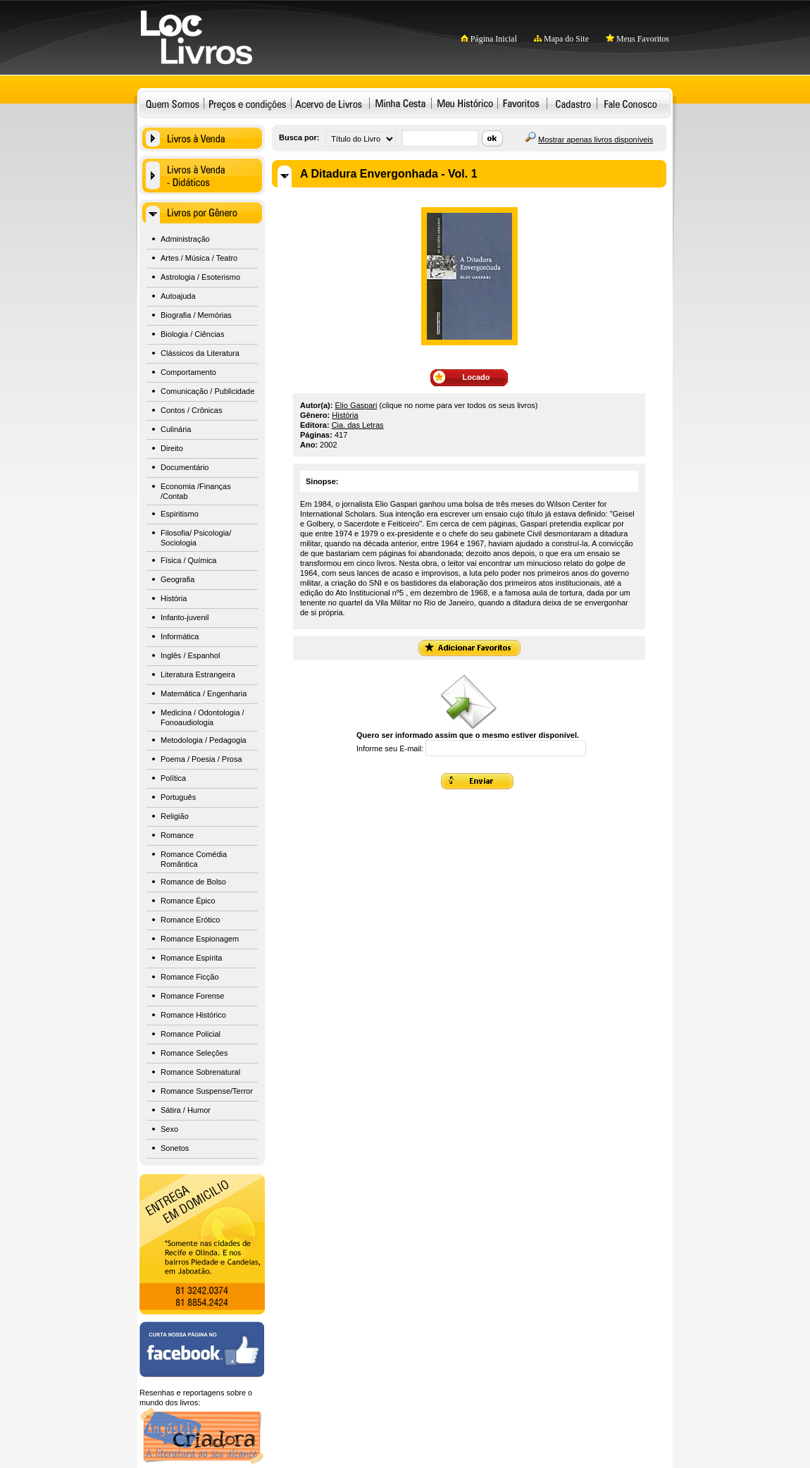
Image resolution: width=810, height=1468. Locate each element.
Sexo (169, 1129)
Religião (175, 816)
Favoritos (521, 103)
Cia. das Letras (358, 425)
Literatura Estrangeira (198, 674)
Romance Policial (190, 1034)
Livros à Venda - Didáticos (202, 175)
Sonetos (175, 1148)
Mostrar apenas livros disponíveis (595, 139)
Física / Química (188, 560)
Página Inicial (489, 39)
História (174, 598)
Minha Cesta (400, 103)
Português (178, 797)
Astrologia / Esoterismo (200, 277)
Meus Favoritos (637, 39)
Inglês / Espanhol (190, 655)
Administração (185, 239)
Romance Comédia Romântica (194, 859)
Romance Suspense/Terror (207, 1091)
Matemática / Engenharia (204, 693)
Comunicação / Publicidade (207, 391)
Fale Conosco (630, 103)
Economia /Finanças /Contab (196, 491)
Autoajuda (178, 296)
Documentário (184, 467)
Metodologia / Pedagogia (204, 740)
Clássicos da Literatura (200, 353)
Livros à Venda (202, 138)
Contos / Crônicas (191, 410)
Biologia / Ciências (193, 334)
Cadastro (573, 103)
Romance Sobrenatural (200, 1072)
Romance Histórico (193, 1015)
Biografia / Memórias (196, 315)
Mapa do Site (561, 39)
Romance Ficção (190, 977)
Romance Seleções (194, 1053)
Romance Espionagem (200, 939)
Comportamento (188, 372)
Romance (177, 835)
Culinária (176, 429)
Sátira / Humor (186, 1110)
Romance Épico (188, 900)
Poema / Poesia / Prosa (201, 759)
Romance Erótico (190, 919)
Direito (172, 448)
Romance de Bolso (193, 881)
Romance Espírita (191, 958)
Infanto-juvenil (185, 617)
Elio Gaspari (356, 405)
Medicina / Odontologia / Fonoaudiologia (202, 717)
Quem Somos (172, 103)
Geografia (177, 579)
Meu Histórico (464, 103)
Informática (180, 636)
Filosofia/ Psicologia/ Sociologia (196, 538)
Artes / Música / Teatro (199, 258)
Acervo (328, 103)
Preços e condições (247, 103)
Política (173, 778)
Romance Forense (193, 996)
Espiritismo (180, 514)
